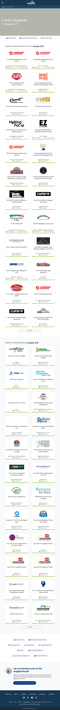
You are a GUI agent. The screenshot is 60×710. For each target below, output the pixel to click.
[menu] (2, 3)
